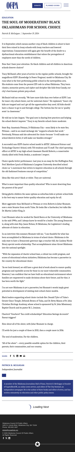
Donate (37, 5)
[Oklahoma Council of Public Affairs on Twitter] (6, 438)
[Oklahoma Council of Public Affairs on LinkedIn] (9, 438)
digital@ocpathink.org (10, 430)
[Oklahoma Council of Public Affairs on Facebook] (3, 438)
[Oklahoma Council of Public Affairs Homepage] (12, 5)
